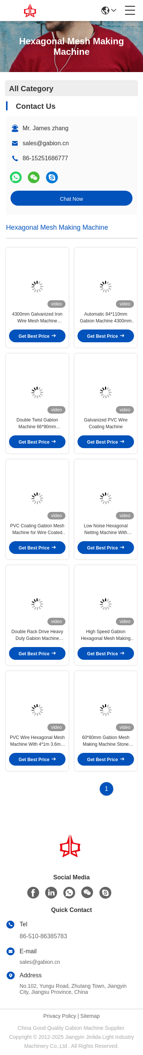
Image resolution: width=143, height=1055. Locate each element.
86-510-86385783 (43, 936)
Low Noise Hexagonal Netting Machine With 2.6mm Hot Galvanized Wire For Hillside (106, 529)
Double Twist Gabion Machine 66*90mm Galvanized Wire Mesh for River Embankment (37, 423)
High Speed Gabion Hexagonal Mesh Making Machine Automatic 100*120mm (106, 635)
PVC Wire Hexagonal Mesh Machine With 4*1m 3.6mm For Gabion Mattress (37, 741)
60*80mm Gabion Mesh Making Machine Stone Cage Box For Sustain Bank (106, 741)
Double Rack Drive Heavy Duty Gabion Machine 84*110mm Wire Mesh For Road (37, 635)
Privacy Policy (59, 1016)
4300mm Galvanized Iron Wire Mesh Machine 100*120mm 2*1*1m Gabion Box (37, 318)
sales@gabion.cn (46, 143)
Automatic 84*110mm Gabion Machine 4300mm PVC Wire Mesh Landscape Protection (105, 318)
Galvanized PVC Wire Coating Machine (106, 423)
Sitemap (90, 1016)
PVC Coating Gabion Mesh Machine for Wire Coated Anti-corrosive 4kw (37, 529)
